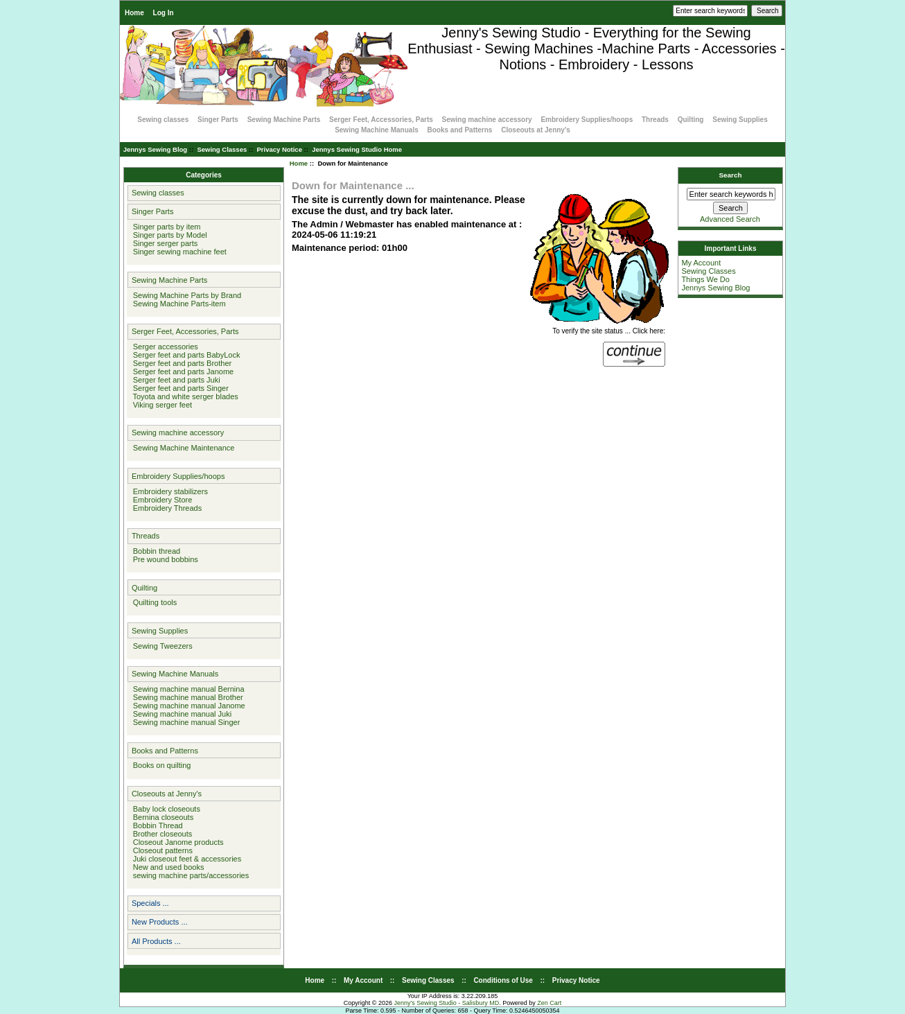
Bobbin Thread (156, 825)
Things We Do (705, 279)
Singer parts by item (165, 226)
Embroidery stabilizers (168, 491)
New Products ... (160, 922)
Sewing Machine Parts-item (177, 303)
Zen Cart (549, 1002)
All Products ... (156, 941)
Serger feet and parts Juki (174, 380)
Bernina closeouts (161, 817)
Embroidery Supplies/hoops (587, 119)
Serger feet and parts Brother (180, 363)
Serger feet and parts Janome (181, 371)
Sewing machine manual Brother (186, 697)
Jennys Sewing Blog (155, 149)
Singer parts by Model (168, 235)
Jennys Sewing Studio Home (357, 149)
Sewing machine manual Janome (187, 705)
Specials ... (150, 903)
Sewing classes (162, 119)
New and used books (166, 867)
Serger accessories (163, 346)
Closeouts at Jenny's (535, 130)
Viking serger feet (161, 405)
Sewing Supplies (739, 119)
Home (134, 13)
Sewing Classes (222, 149)
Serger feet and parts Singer (179, 388)
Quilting (691, 119)
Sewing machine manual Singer (184, 722)
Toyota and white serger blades (183, 396)
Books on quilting (160, 765)
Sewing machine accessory (487, 119)
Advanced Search (730, 219)
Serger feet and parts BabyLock (184, 355)
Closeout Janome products (176, 842)
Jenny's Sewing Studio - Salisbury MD (446, 1002)
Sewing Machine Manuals (377, 130)
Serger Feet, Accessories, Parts (381, 119)
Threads (655, 119)
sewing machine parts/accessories (189, 875)
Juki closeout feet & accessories (185, 859)
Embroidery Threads (165, 508)
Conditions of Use (503, 980)
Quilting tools (153, 602)
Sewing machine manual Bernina (187, 689)
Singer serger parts (163, 243)
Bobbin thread (155, 551)
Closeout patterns (161, 850)
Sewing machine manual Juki (180, 714)
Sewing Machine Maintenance (182, 448)
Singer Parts (217, 119)
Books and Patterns (460, 130)
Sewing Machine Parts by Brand (185, 295)
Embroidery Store (161, 500)
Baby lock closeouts (164, 809)
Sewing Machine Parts (284, 119)
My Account (701, 263)
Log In (163, 13)
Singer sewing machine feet (178, 251)
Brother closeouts (161, 834)
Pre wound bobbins (163, 559)
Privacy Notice (278, 149)
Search (730, 175)
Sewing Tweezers (161, 646)
